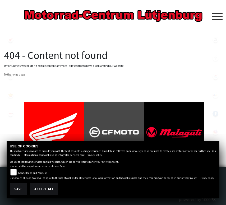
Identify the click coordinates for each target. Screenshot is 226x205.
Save (18, 189)
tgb (11, 114)
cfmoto (11, 77)
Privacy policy (94, 155)
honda (11, 40)
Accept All (44, 189)
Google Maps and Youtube (32, 173)
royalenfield (11, 95)
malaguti (11, 58)
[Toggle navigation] (217, 14)
